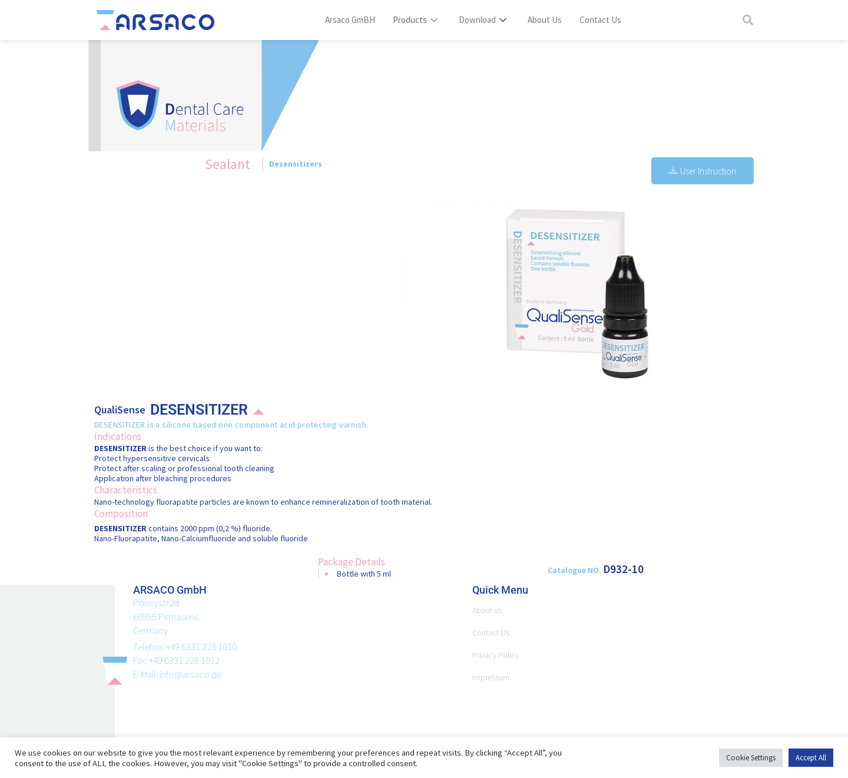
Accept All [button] (809, 757)
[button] (747, 20)
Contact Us (600, 20)
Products (418, 20)
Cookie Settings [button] (748, 757)
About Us (545, 20)
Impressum (492, 677)
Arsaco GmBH (353, 20)
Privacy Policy (498, 655)
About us (488, 610)
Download (484, 20)
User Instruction (702, 171)
